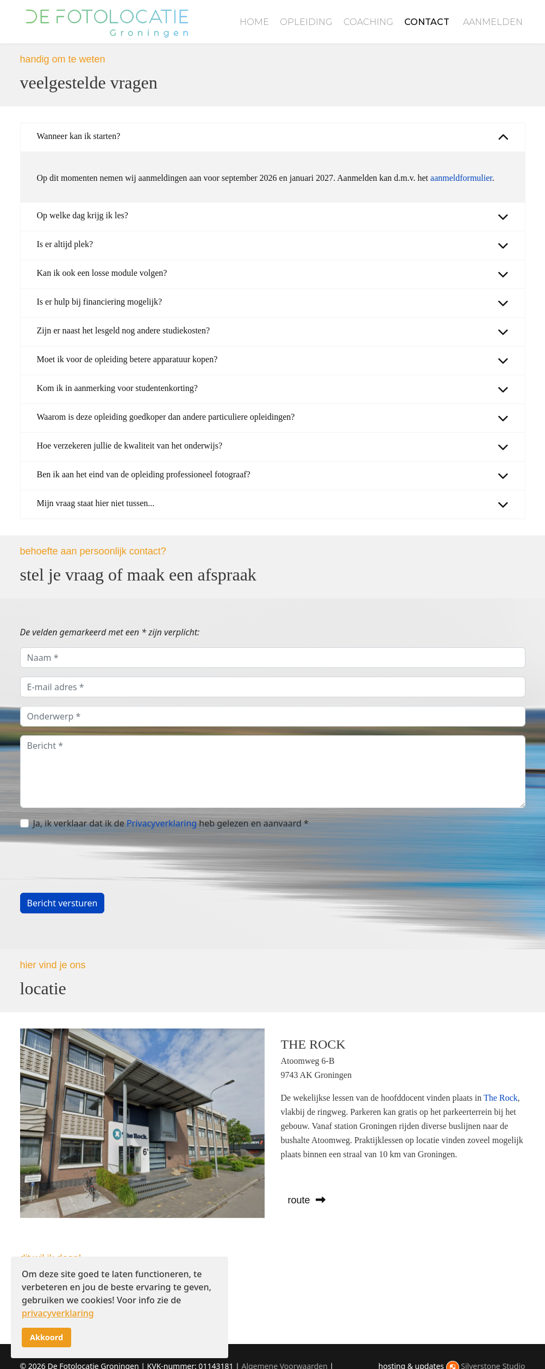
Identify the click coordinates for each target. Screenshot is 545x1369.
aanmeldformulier (461, 177)
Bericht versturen (62, 903)
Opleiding (306, 22)
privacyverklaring (58, 1313)
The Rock (501, 1097)
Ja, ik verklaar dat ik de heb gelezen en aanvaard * (171, 823)
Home (254, 22)
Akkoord (46, 1337)
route (306, 1199)
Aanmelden (493, 22)
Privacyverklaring (162, 823)
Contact (426, 22)
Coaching (368, 22)
